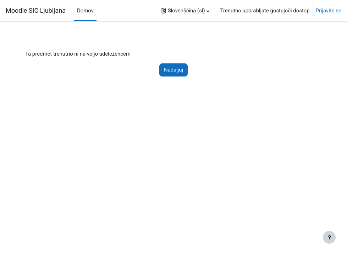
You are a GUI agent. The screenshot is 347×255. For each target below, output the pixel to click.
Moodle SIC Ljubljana (36, 10)
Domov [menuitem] (85, 10)
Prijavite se (329, 10)
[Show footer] (329, 237)
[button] (185, 10)
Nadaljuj (173, 70)
